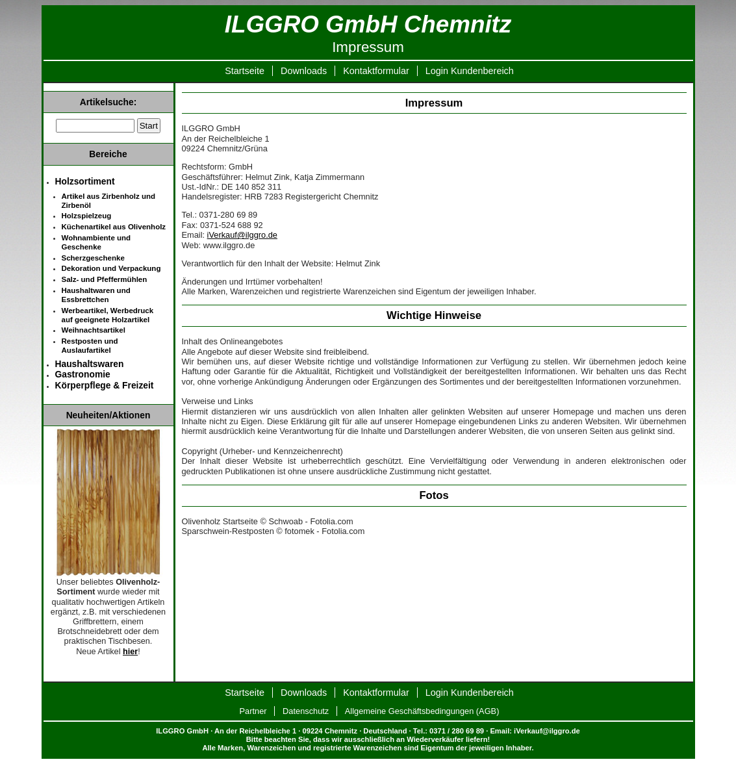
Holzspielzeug (87, 216)
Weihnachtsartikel (93, 330)
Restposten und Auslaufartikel (90, 345)
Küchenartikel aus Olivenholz (114, 227)
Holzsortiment (85, 181)
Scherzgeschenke (93, 258)
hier (130, 651)
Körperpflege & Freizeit (104, 385)
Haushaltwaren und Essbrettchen (96, 294)
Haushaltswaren (89, 364)
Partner (253, 711)
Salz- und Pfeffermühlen (104, 279)
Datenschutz (306, 711)
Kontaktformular (376, 71)
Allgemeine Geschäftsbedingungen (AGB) (422, 711)
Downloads (304, 71)
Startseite (244, 71)
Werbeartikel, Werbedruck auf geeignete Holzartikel (108, 315)
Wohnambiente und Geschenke (96, 242)
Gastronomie (82, 374)
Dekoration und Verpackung (111, 268)
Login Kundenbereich (469, 71)
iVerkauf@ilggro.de (242, 235)
